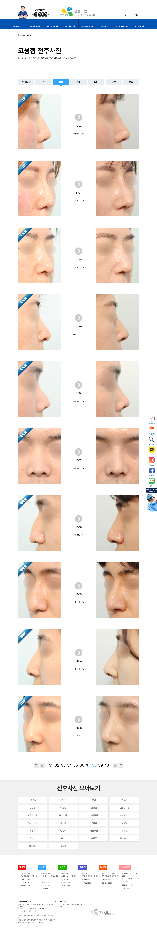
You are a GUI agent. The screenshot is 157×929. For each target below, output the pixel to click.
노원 (96, 82)
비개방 (125, 830)
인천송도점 (125, 807)
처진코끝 (94, 830)
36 (82, 765)
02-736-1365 (86, 879)
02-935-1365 (65, 880)
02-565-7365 (45, 882)
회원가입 (136, 15)
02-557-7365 (45, 885)
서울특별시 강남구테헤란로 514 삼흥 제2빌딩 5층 (49, 876)
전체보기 (26, 82)
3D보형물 (32, 846)
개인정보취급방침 (61, 901)
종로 (78, 82)
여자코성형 (32, 823)
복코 (63, 838)
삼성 (61, 82)
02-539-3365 (25, 882)
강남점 (63, 800)
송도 (131, 82)
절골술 (63, 846)
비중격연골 (32, 815)
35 (75, 765)
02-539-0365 (25, 880)
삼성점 (94, 807)
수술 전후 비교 (87, 26)
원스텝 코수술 (35, 26)
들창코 (32, 838)
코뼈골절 (94, 815)
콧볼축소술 (125, 838)
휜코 (94, 800)
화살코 (125, 823)
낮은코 (32, 830)
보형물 (94, 838)
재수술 (63, 823)
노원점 (63, 807)
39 (100, 765)
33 (63, 765)
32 (57, 765)
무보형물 (63, 815)
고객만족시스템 (122, 26)
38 (94, 765)
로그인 (127, 15)
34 (69, 765)
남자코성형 (125, 815)
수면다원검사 (70, 26)
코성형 (94, 823)
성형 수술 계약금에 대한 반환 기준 (27, 911)
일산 (114, 82)
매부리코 (32, 800)
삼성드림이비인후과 (24, 901)
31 (51, 765)
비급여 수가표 (44, 909)
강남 (43, 82)
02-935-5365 (65, 882)
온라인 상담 (139, 26)
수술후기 (104, 26)
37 (88, 765)
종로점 (125, 800)
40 (106, 765)
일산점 (32, 807)
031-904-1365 (106, 879)
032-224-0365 (127, 885)
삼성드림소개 (18, 26)
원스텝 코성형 (52, 26)
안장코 (63, 830)
